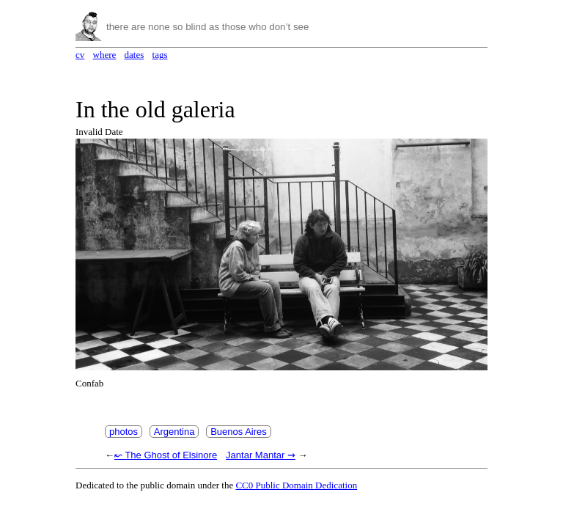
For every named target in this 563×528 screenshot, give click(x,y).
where (105, 54)
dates (134, 54)
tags (160, 54)
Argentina (174, 431)
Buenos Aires (238, 431)
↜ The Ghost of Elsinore (165, 455)
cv (80, 54)
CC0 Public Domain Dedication (296, 485)
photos (123, 431)
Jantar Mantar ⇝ (260, 455)
